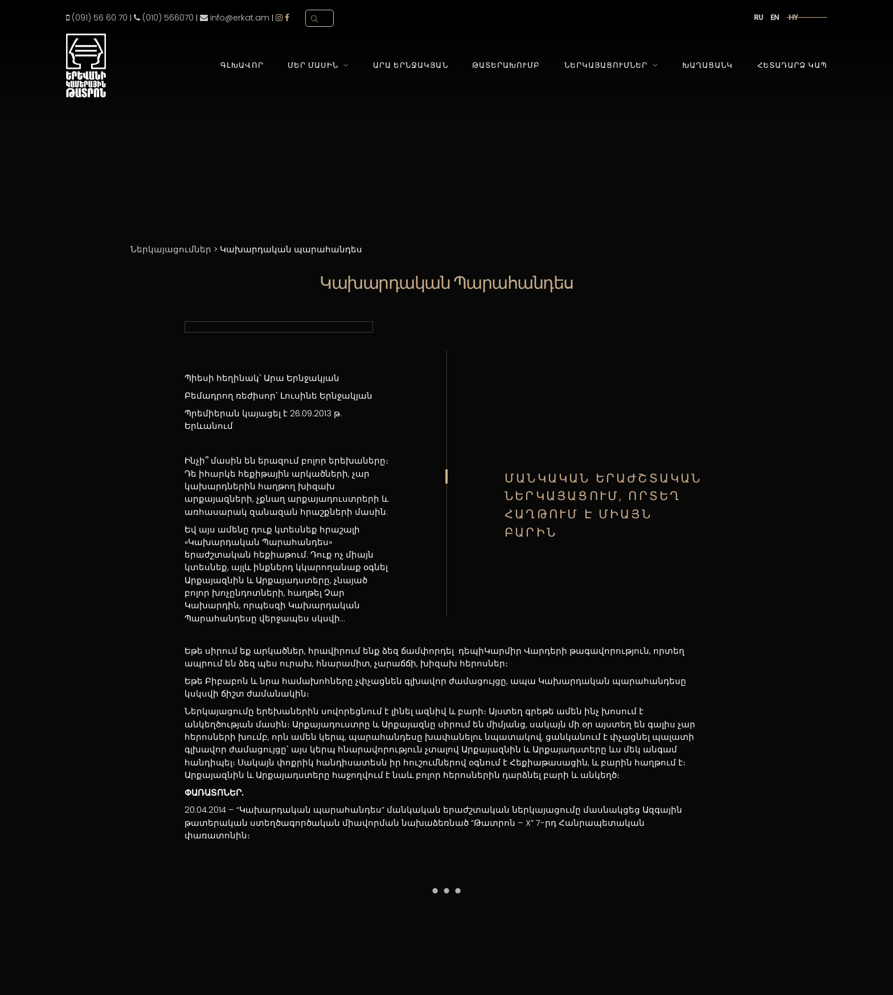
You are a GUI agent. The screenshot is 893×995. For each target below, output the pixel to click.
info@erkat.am (234, 17)
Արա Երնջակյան (410, 65)
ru (758, 17)
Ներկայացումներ (606, 65)
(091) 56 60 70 (97, 17)
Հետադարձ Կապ (792, 65)
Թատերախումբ (506, 65)
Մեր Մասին (313, 65)
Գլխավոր (241, 65)
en (775, 17)
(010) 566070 (164, 17)
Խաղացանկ (707, 65)
